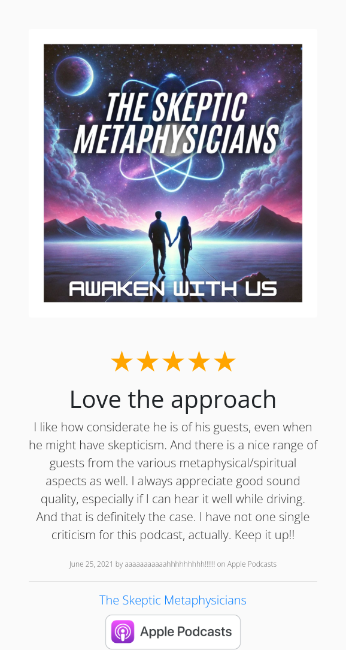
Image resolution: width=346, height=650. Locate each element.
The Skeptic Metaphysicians (173, 600)
